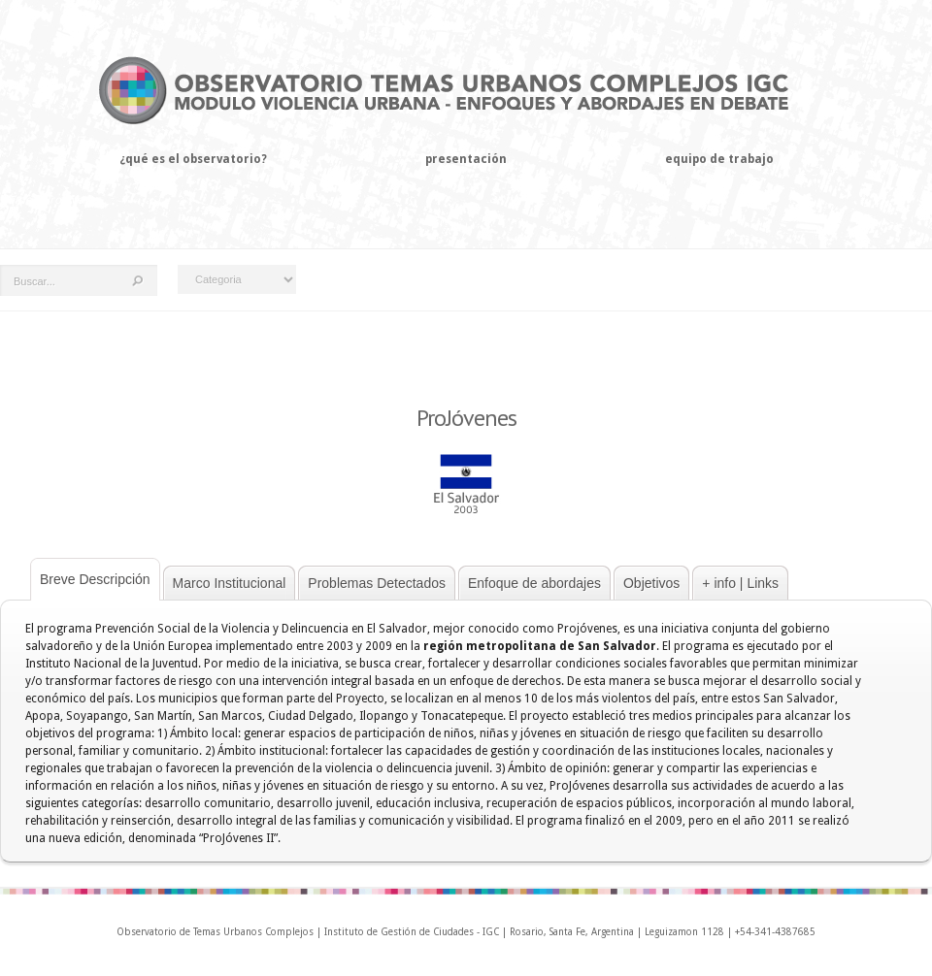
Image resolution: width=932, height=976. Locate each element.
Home (15, 200)
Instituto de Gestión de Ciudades (399, 932)
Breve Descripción (95, 579)
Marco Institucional (229, 583)
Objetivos (651, 583)
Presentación (466, 159)
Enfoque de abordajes (534, 583)
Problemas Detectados (377, 583)
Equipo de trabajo (719, 159)
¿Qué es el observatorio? (193, 159)
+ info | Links (740, 583)
